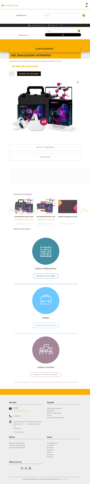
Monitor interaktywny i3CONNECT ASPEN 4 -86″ (70, 216)
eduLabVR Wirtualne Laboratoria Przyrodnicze (48, 216)
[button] (78, 82)
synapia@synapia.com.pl (37, 25)
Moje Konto (22, 15)
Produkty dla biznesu (48, 325)
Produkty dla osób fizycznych (48, 374)
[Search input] (63, 15)
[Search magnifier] (83, 15)
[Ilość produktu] (12, 73)
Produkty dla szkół (48, 276)
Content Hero (63, 479)
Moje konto (24, 35)
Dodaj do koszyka (29, 74)
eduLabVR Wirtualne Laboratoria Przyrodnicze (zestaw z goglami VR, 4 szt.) (26, 216)
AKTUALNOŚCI (45, 49)
